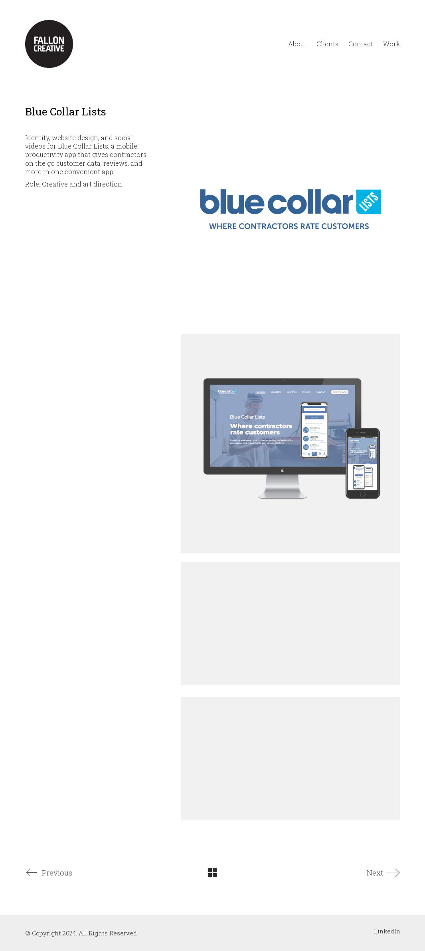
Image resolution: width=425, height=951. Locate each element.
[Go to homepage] (49, 44)
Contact (360, 44)
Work (391, 44)
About (297, 44)
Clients (327, 44)
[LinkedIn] (387, 931)
